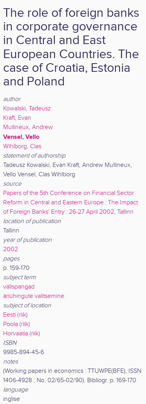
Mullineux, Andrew (28, 127)
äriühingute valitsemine (33, 296)
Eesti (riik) (15, 315)
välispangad (19, 287)
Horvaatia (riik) (21, 333)
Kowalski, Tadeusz (27, 108)
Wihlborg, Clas (22, 146)
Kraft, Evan (17, 118)
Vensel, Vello (21, 137)
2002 (10, 249)
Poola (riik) (16, 324)
